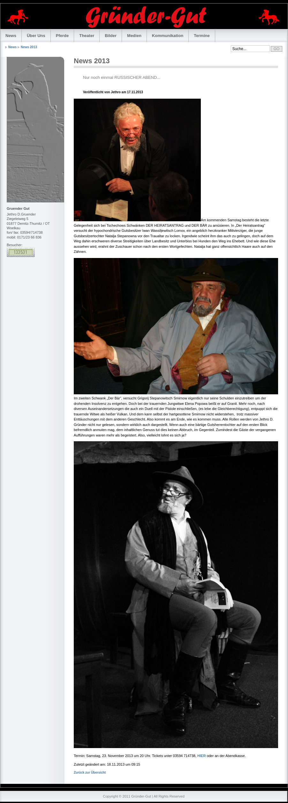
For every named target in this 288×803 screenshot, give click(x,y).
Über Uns (36, 35)
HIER (201, 756)
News (10, 35)
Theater (86, 35)
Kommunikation (167, 35)
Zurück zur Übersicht (90, 772)
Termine (202, 35)
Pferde (62, 35)
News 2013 (29, 47)
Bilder (111, 35)
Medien (134, 35)
